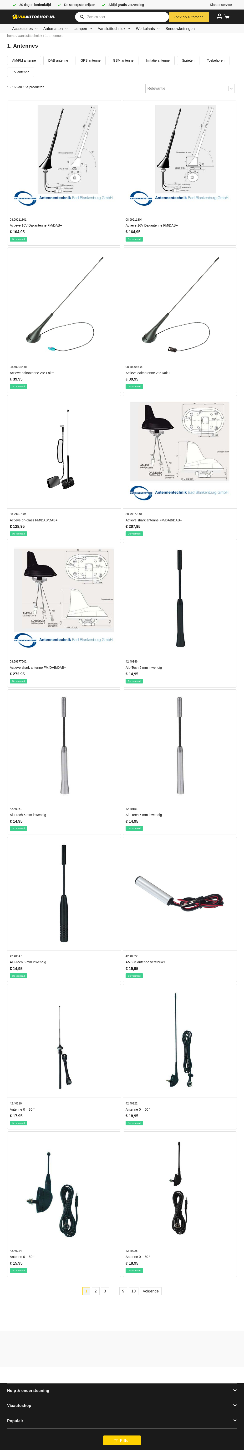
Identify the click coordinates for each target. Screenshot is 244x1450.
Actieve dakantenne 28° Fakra (32, 373)
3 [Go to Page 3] (105, 1291)
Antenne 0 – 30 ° (22, 1109)
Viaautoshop (19, 1406)
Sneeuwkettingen (180, 29)
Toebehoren (215, 60)
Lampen (83, 29)
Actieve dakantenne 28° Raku (148, 373)
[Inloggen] (219, 16)
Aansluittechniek (115, 29)
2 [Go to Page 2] (96, 1291)
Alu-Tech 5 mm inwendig (144, 667)
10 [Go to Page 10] (134, 1291)
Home (11, 36)
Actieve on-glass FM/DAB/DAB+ (33, 520)
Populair (15, 1421)
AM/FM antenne (24, 60)
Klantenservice (221, 5)
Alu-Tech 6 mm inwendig (144, 815)
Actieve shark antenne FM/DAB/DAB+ (154, 520)
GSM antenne (123, 60)
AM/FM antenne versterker (145, 962)
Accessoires (25, 29)
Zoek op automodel (188, 17)
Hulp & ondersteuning (28, 1391)
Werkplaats (148, 29)
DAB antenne (58, 60)
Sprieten (188, 60)
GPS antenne (91, 60)
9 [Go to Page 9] (123, 1291)
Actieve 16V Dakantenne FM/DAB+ (36, 225)
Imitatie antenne (158, 60)
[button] (122, 1391)
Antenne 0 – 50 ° (138, 1109)
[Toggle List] (231, 88)
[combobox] (187, 88)
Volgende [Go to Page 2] (151, 1291)
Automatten (56, 29)
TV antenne (20, 72)
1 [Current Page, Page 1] (86, 1291)
